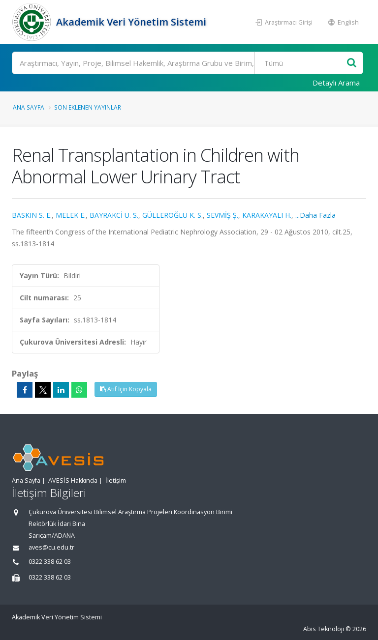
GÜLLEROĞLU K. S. (172, 215)
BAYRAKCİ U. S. (114, 215)
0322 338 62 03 (50, 561)
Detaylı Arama (336, 82)
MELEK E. (71, 215)
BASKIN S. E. (32, 215)
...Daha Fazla (315, 215)
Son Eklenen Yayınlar (87, 107)
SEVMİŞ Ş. (222, 215)
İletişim (115, 480)
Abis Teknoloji (323, 629)
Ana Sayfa (28, 107)
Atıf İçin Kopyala (126, 389)
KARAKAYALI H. (266, 215)
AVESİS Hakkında (72, 480)
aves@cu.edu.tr (51, 547)
